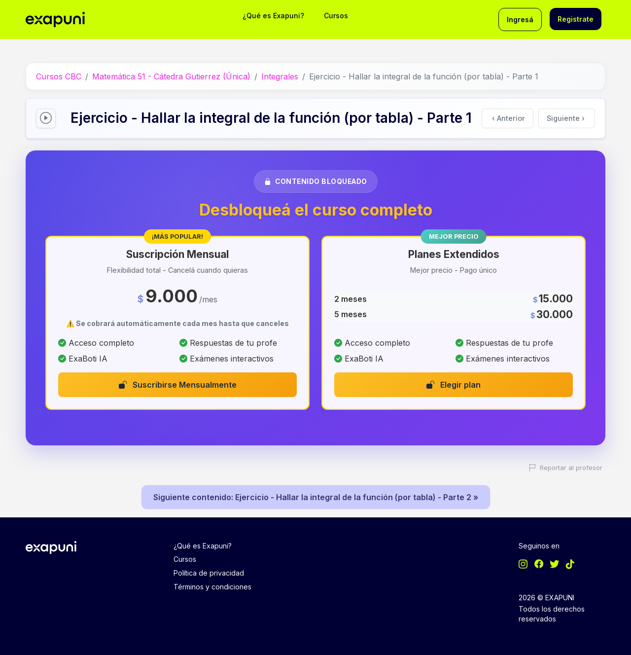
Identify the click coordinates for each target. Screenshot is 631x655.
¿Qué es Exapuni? (273, 15)
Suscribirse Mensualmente (178, 385)
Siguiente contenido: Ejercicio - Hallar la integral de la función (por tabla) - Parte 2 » (315, 497)
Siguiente (566, 118)
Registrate (576, 19)
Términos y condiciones (212, 586)
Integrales (279, 76)
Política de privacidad (209, 573)
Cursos (336, 15)
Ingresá (520, 19)
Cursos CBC (58, 76)
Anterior (508, 118)
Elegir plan (453, 385)
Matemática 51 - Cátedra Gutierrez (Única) (171, 76)
